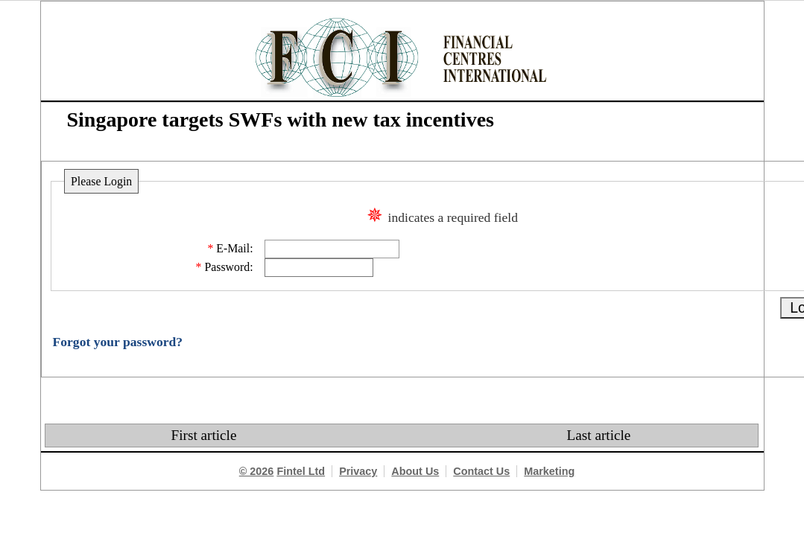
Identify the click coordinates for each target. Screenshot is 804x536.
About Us (415, 471)
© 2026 (256, 471)
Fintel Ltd (300, 471)
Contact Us (481, 471)
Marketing (549, 471)
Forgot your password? (118, 341)
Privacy (358, 471)
